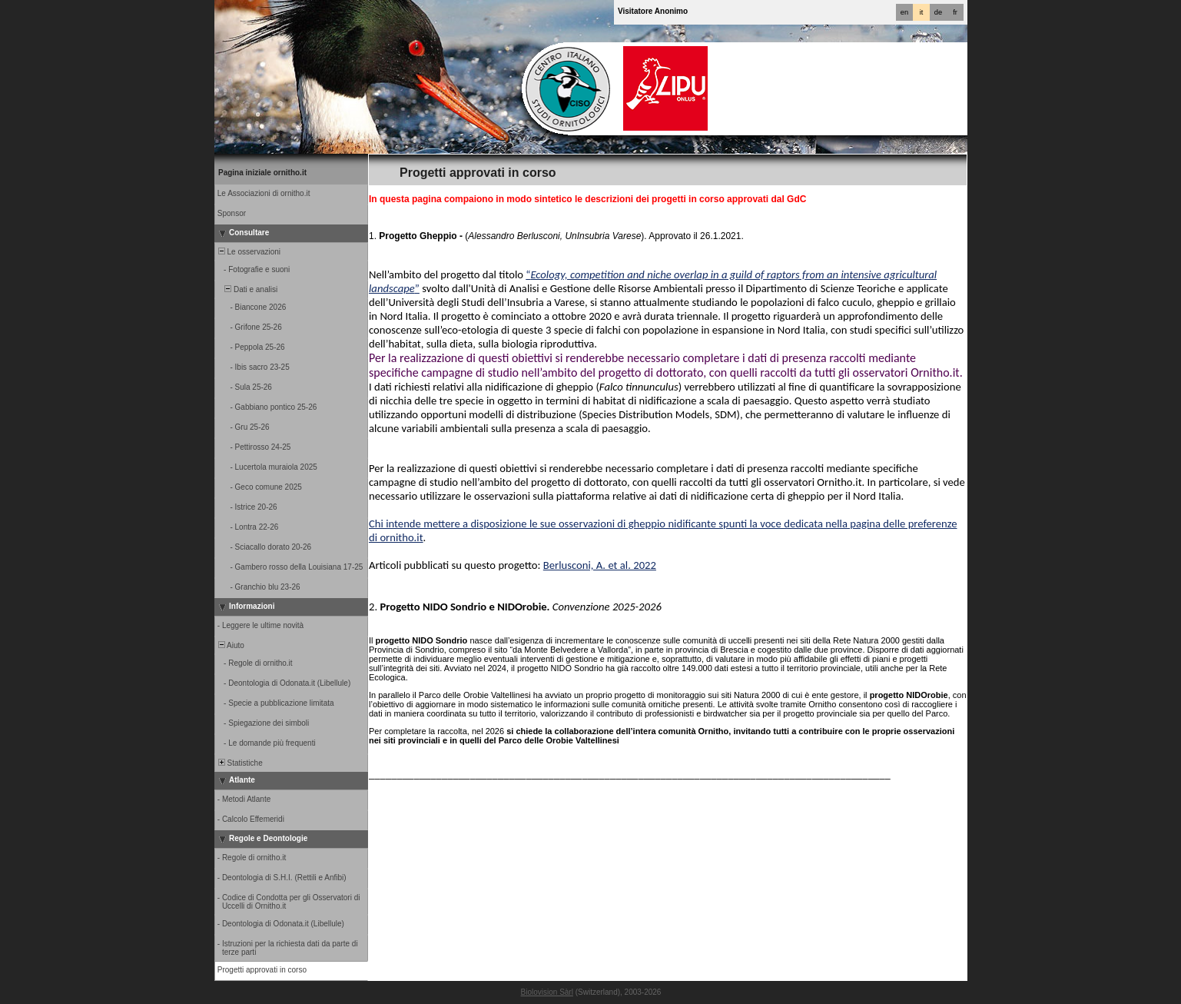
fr (955, 12)
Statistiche (239, 763)
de (938, 12)
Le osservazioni (248, 252)
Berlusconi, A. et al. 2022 (599, 565)
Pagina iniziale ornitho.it (262, 172)
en (904, 12)
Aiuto (230, 645)
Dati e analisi (246, 289)
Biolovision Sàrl (547, 992)
